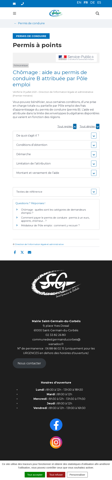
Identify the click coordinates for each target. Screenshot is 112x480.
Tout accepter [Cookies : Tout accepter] (34, 474)
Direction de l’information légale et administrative (39, 244)
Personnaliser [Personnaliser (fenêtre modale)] (77, 474)
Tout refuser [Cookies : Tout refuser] (56, 474)
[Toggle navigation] (14, 13)
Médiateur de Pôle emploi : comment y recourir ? (50, 225)
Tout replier (66, 126)
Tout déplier (89, 126)
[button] (56, 135)
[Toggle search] (97, 13)
